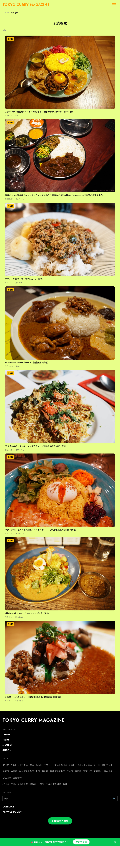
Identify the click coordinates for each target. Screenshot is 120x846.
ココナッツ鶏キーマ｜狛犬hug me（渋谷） (24, 278)
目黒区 (88, 765)
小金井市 (6, 777)
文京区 (47, 765)
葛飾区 (78, 771)
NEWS (6, 739)
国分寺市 (17, 777)
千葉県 (49, 783)
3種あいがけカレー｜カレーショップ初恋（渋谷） (28, 613)
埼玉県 (24, 783)
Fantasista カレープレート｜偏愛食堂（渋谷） (27, 362)
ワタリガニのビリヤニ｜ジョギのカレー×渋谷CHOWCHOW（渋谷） (36, 446)
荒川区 (45, 771)
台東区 (55, 765)
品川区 (80, 765)
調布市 (107, 771)
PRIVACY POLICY (12, 811)
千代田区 (15, 765)
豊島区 (30, 771)
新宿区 (39, 765)
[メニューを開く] (114, 4)
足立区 (70, 771)
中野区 (14, 771)
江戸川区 (87, 771)
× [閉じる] (115, 842)
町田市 (5, 765)
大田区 (97, 765)
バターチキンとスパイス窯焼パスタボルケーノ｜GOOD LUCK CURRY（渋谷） (41, 529)
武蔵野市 (98, 771)
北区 (38, 771)
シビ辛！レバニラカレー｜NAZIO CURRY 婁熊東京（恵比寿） (33, 696)
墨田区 (63, 765)
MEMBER (7, 744)
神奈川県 (15, 783)
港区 (32, 765)
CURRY (6, 734)
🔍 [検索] (114, 798)
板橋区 (53, 771)
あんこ (17, 115)
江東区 (72, 765)
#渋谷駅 (14, 12)
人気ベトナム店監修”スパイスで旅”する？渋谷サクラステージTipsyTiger (39, 111)
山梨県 (41, 783)
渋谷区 (10, 39)
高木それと (19, 199)
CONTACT (8, 806)
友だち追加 (81, 842)
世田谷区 (106, 765)
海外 (65, 783)
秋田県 (5, 783)
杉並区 (22, 771)
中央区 (24, 765)
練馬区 (61, 771)
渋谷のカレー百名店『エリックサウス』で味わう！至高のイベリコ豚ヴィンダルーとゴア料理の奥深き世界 (53, 195)
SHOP (6, 750)
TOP (7, 12)
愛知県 (57, 783)
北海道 (33, 783)
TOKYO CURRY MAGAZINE (33, 720)
